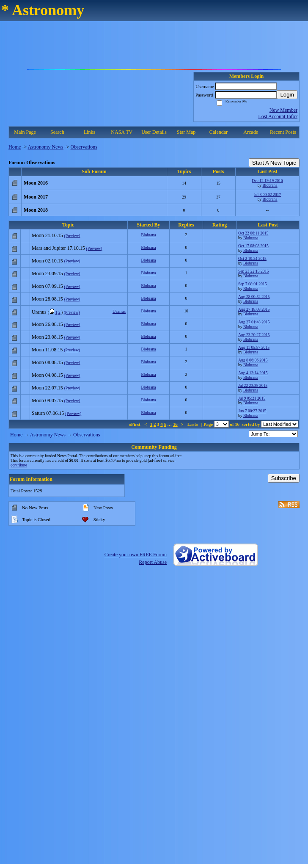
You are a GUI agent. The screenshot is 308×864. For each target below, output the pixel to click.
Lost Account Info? (277, 116)
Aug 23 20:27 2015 (254, 334)
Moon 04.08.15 (47, 375)
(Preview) (72, 235)
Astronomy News (45, 147)
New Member (283, 110)
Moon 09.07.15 (47, 400)
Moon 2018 (36, 210)
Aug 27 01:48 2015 (254, 322)
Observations (84, 147)
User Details (154, 132)
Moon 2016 (36, 183)
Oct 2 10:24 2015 (252, 258)
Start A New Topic (274, 163)
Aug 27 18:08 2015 (254, 309)
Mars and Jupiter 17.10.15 (58, 248)
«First (135, 424)
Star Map (186, 132)
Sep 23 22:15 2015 (253, 271)
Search (57, 132)
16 (175, 424)
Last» (193, 424)
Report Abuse (153, 562)
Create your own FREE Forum (135, 555)
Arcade (250, 132)
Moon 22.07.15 (47, 388)
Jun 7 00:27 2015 (252, 411)
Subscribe (283, 478)
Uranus (39, 312)
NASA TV (121, 132)
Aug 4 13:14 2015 (253, 372)
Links (89, 132)
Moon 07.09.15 (47, 286)
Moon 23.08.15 (47, 337)
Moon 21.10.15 (47, 235)
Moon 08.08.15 (47, 362)
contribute (19, 465)
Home (14, 147)
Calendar (218, 132)
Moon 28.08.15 (47, 299)
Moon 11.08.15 (47, 350)
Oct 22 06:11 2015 (253, 233)
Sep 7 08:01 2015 (252, 284)
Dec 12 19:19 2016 (267, 180)
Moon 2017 (36, 197)
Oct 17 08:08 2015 (253, 245)
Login (287, 94)
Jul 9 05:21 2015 (251, 398)
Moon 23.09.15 (47, 273)
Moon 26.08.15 (47, 324)
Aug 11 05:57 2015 (254, 347)
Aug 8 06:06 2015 (253, 360)
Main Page (25, 132)
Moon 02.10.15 (47, 261)
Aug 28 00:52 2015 (254, 296)
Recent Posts (283, 132)
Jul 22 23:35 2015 (252, 385)
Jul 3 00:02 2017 (267, 194)
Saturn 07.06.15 (48, 413)
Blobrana (269, 185)
